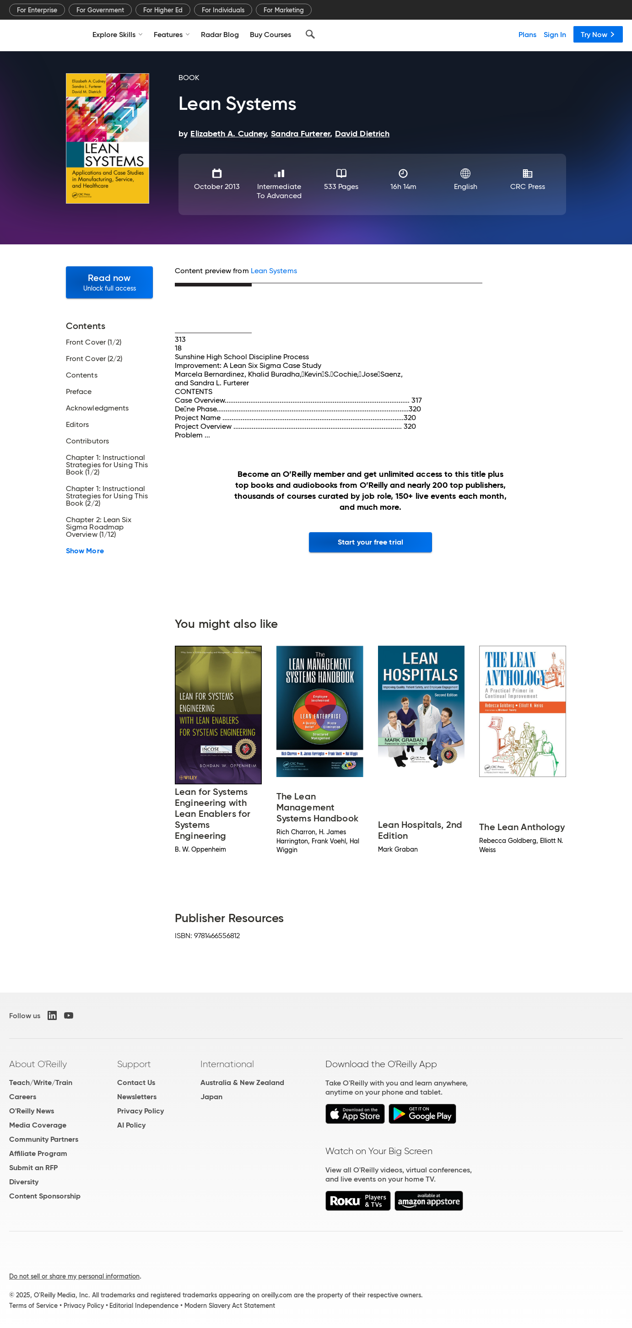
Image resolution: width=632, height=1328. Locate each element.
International (227, 1063)
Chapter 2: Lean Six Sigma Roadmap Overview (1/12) (99, 527)
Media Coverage (37, 1125)
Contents (81, 375)
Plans (527, 34)
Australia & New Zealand (242, 1082)
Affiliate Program (38, 1153)
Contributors (87, 441)
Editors (77, 424)
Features (172, 34)
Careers (22, 1096)
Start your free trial (370, 542)
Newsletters (137, 1096)
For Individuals (223, 10)
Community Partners (43, 1139)
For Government (100, 10)
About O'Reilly (38, 1063)
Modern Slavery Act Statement (229, 1305)
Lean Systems (274, 270)
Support (134, 1063)
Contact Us (136, 1082)
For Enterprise (37, 10)
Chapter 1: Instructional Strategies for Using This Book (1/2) (107, 465)
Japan (211, 1096)
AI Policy (131, 1125)
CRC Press (527, 186)
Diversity (23, 1182)
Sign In (555, 34)
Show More (85, 551)
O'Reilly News (31, 1111)
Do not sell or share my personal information (74, 1276)
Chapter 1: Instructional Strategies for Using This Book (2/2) (107, 496)
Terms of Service (33, 1305)
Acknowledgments (97, 408)
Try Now (598, 34)
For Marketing (284, 10)
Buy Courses (270, 34)
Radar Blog (220, 34)
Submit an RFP (33, 1167)
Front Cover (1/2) (93, 342)
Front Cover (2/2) (94, 358)
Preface (79, 391)
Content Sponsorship (45, 1196)
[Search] (310, 34)
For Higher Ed (163, 10)
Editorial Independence (143, 1305)
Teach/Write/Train (40, 1082)
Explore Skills (117, 34)
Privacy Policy (140, 1111)
